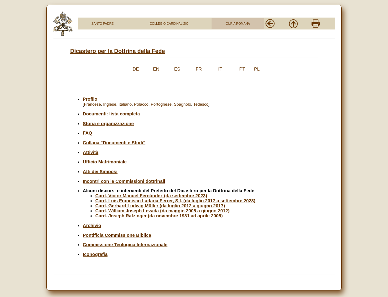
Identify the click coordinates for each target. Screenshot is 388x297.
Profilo (90, 99)
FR (199, 69)
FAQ (87, 132)
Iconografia (95, 254)
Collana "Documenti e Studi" (114, 142)
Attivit (89, 152)
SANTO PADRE (103, 23)
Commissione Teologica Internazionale (125, 244)
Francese (92, 104)
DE (136, 69)
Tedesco (200, 104)
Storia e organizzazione (108, 123)
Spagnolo (182, 104)
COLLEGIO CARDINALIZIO (169, 23)
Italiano (125, 104)
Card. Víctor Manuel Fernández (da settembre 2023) (151, 195)
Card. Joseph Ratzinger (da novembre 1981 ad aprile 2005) (159, 215)
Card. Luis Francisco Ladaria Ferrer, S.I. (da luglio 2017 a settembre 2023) (175, 200)
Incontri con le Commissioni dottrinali (124, 181)
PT (242, 69)
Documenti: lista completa (111, 113)
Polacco (141, 104)
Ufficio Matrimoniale (105, 161)
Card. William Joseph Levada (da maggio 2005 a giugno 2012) (162, 210)
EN (156, 69)
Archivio (92, 225)
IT (220, 69)
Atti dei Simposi (100, 171)
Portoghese (161, 104)
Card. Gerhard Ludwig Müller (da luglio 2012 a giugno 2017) (160, 205)
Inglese (109, 104)
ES (177, 69)
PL (257, 69)
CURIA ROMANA (238, 23)
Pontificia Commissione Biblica (117, 235)
